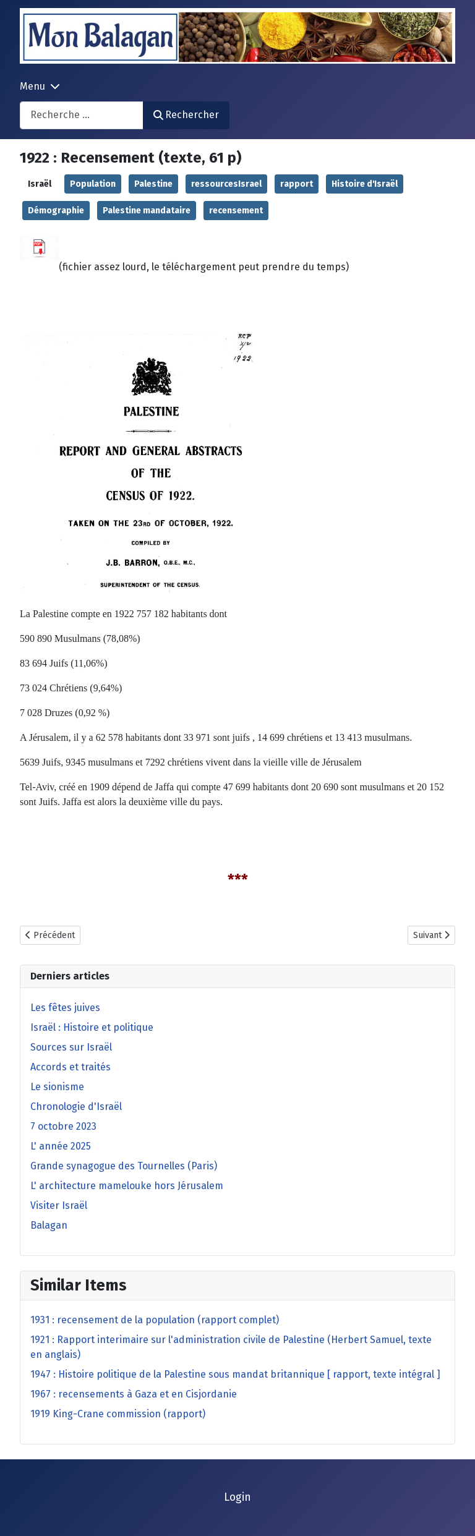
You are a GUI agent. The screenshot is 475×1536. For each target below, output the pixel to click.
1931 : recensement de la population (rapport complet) (154, 1320)
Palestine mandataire (146, 210)
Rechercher (186, 115)
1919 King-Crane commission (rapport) (117, 1414)
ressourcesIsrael (226, 184)
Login (237, 1497)
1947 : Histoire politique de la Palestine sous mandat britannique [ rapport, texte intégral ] (235, 1374)
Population (93, 184)
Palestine (153, 184)
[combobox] (81, 115)
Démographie (56, 210)
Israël (39, 184)
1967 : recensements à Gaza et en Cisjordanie (133, 1394)
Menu (32, 86)
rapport (296, 184)
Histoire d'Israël (365, 184)
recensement (236, 210)
